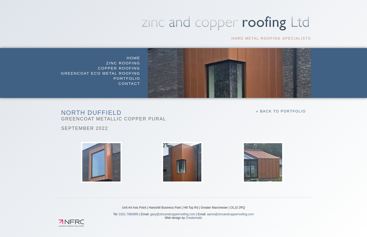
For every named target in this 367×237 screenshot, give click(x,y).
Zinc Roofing (123, 63)
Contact (129, 83)
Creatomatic (194, 218)
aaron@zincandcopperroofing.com (230, 214)
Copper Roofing (119, 68)
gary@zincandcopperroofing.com (172, 214)
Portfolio (127, 78)
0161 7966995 (128, 214)
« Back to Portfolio (281, 111)
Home (133, 58)
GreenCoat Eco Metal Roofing (100, 73)
